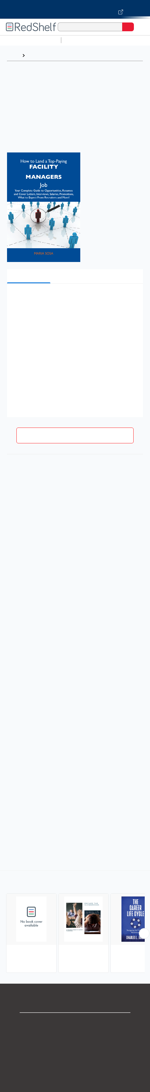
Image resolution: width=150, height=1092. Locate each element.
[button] (74, 297)
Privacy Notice (75, 1048)
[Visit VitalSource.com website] (75, 9)
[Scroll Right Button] (144, 933)
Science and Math (115, 40)
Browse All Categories (30, 40)
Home (13, 55)
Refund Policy (75, 1073)
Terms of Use (75, 1060)
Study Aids (79, 40)
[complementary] (75, 922)
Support (75, 1035)
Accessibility (75, 1086)
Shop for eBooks (75, 1022)
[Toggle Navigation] (140, 27)
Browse (36, 55)
